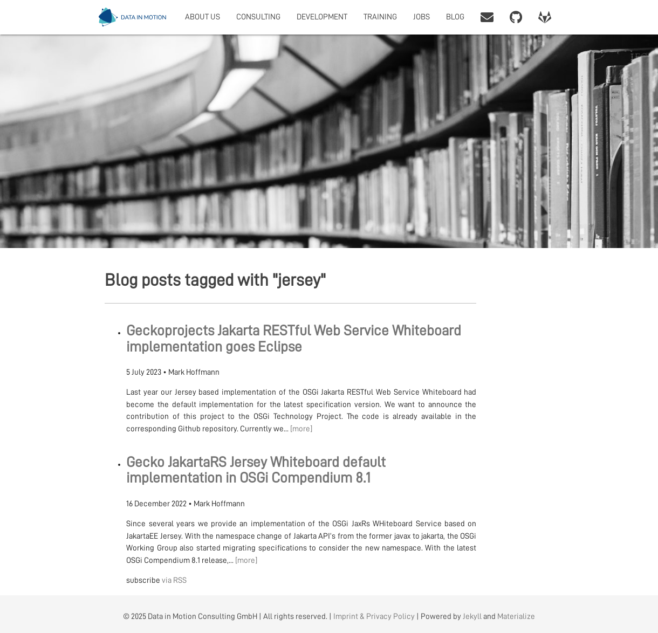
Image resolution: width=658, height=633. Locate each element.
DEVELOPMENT (322, 17)
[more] (301, 429)
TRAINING (380, 17)
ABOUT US (202, 17)
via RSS (174, 580)
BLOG (455, 17)
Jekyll (472, 617)
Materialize (516, 617)
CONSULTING (258, 17)
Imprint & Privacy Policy (374, 617)
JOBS (421, 17)
